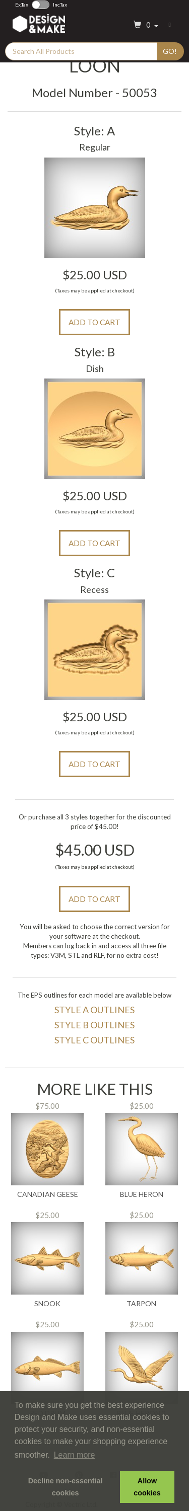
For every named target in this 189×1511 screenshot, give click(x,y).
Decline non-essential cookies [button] (65, 1487)
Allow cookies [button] (147, 1487)
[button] (144, 25)
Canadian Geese (47, 1194)
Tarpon (141, 1304)
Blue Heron (141, 1194)
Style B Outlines (94, 1024)
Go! (170, 51)
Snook (47, 1304)
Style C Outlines (94, 1039)
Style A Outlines (94, 1009)
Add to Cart (94, 322)
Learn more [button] (74, 1455)
